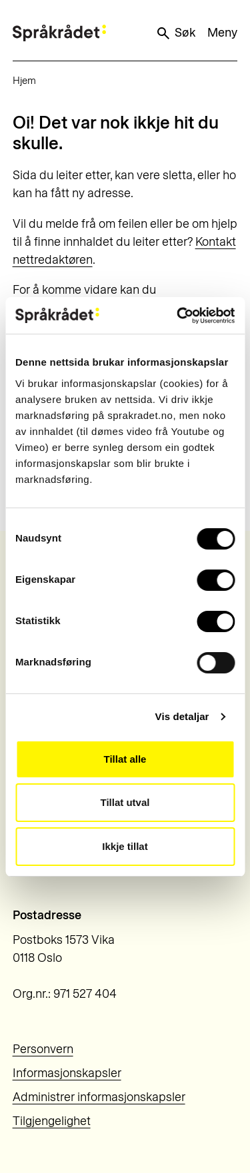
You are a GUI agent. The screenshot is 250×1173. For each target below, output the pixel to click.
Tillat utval (125, 802)
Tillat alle (125, 759)
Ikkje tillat (124, 846)
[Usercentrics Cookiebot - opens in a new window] (178, 315)
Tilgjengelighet (52, 1121)
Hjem (24, 81)
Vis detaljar (182, 716)
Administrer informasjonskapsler (99, 1097)
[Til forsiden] (59, 33)
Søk (175, 33)
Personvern (43, 1049)
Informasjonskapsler (67, 1073)
